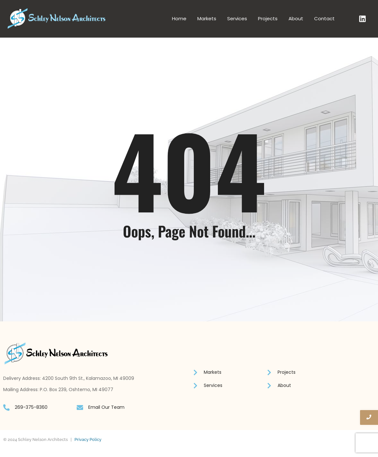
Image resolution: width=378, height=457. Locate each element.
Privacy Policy (87, 439)
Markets (206, 18)
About (295, 18)
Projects (268, 18)
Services (237, 18)
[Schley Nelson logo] (56, 18)
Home (179, 18)
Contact (324, 18)
